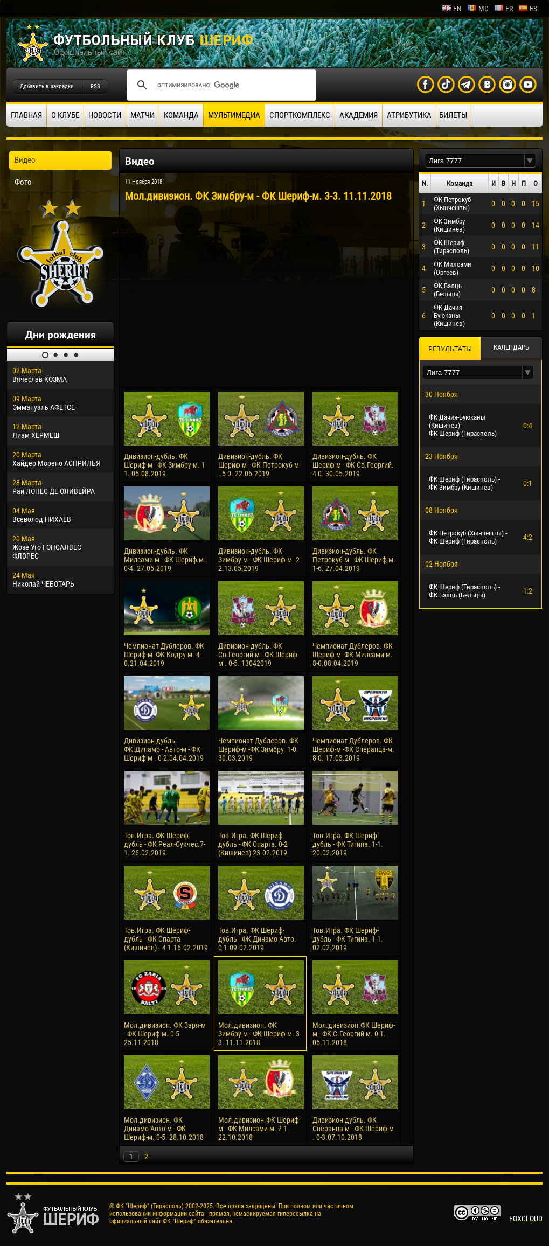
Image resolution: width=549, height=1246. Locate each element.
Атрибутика (409, 115)
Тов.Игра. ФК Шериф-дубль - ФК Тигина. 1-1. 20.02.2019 (347, 844)
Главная (26, 115)
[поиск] (219, 85)
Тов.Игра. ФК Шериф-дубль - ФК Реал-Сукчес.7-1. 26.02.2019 (164, 844)
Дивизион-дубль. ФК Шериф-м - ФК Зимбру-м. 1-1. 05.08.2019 (165, 465)
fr (503, 8)
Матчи (142, 115)
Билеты (453, 115)
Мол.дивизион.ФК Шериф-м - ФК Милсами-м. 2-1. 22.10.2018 (259, 1128)
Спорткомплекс (299, 115)
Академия (358, 115)
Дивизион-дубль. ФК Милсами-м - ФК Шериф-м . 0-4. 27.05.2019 (165, 560)
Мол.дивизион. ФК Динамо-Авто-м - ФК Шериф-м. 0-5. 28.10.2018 (164, 1128)
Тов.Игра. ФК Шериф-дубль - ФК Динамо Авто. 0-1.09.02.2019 (257, 939)
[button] (530, 161)
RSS (95, 86)
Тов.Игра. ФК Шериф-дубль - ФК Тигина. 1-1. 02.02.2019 (347, 939)
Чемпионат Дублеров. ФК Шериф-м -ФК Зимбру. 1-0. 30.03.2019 (258, 749)
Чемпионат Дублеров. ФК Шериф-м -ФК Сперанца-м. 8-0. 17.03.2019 (353, 749)
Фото (23, 182)
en (452, 8)
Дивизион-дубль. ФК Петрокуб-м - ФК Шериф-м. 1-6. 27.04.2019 (353, 560)
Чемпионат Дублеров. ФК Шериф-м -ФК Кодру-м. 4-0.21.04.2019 (164, 654)
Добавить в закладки (47, 86)
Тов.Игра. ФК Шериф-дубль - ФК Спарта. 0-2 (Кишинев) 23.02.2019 (253, 844)
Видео (25, 160)
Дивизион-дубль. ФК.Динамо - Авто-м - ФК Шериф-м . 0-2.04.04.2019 (164, 749)
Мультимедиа (234, 115)
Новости (104, 115)
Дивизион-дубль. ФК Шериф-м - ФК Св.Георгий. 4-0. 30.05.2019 (353, 465)
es (527, 8)
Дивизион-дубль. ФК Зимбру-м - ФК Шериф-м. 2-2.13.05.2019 (259, 560)
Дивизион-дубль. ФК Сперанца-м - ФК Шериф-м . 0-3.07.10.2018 (353, 1128)
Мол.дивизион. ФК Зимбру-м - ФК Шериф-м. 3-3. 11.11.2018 (259, 1034)
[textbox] (475, 161)
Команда (181, 115)
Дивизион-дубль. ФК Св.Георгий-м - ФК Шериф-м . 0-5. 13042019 (258, 654)
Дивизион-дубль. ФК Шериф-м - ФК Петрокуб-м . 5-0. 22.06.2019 (258, 465)
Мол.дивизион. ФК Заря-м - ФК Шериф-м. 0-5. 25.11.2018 (165, 1034)
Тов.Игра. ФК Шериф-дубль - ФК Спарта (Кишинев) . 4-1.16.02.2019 (166, 939)
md (478, 8)
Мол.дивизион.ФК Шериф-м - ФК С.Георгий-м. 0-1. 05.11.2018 (353, 1034)
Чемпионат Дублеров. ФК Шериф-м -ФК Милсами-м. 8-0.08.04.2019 (352, 654)
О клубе (65, 115)
